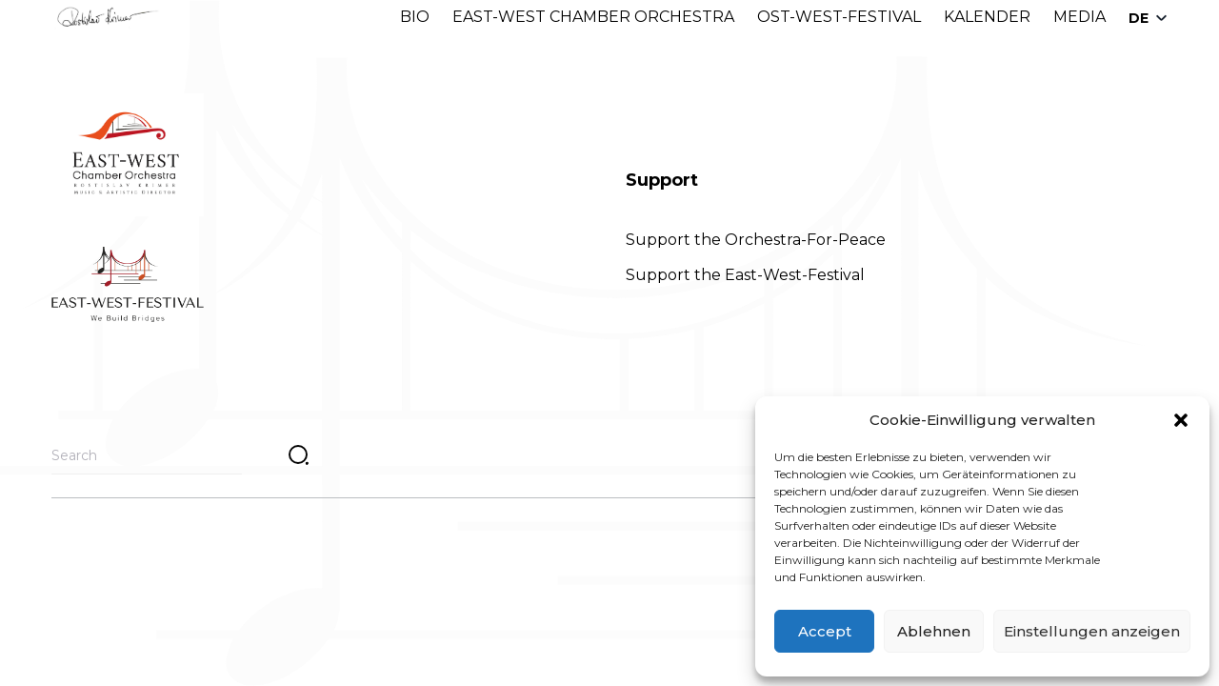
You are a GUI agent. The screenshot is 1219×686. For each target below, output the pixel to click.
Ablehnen (933, 631)
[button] (1180, 420)
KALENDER (987, 17)
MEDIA (1079, 17)
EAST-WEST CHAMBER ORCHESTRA (593, 17)
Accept (824, 631)
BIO (415, 17)
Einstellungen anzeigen (1092, 631)
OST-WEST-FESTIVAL (839, 17)
